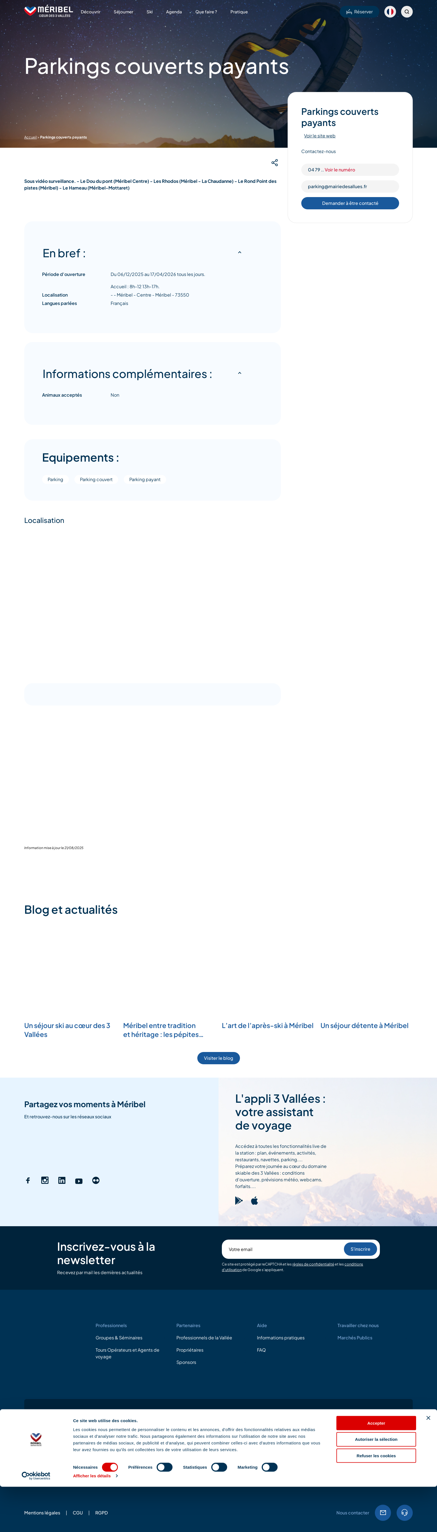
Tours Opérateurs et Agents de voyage (127, 1241)
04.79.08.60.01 (405, 1400)
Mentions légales (42, 1400)
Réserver (359, 11)
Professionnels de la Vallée (204, 1225)
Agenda (174, 11)
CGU (78, 1400)
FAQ (261, 1238)
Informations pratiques (281, 1225)
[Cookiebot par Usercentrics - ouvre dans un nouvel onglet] (36, 1521)
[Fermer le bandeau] (428, 1463)
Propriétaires (189, 1238)
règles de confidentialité (313, 1152)
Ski (150, 11)
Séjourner (123, 11)
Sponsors (186, 1250)
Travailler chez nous (358, 1213)
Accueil (30, 137)
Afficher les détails (92, 1521)
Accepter (376, 1468)
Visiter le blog (218, 946)
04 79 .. (331, 170)
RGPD (101, 1400)
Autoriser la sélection (376, 1484)
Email (383, 1400)
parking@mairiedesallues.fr (337, 186)
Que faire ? (206, 11)
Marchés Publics (355, 1225)
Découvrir (90, 11)
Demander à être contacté (350, 203)
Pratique (239, 11)
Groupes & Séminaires (119, 1225)
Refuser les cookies (376, 1501)
